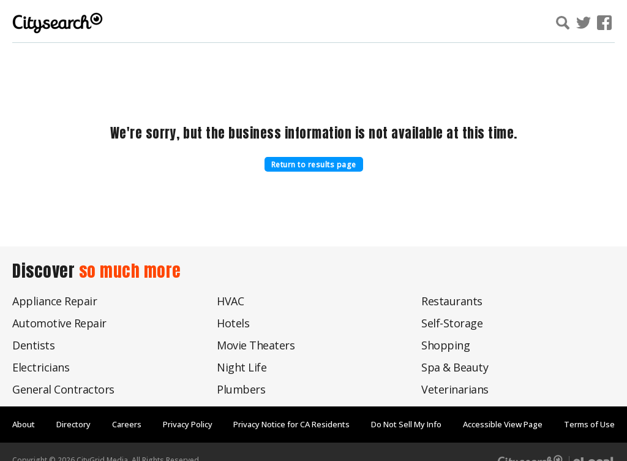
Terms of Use (589, 424)
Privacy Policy (187, 424)
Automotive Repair (59, 323)
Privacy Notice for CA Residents (291, 424)
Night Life (241, 367)
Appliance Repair (54, 301)
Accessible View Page (503, 424)
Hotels (233, 323)
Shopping (445, 345)
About (23, 424)
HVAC (230, 301)
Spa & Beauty (454, 367)
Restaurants (451, 301)
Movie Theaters (256, 345)
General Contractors (63, 389)
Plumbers (241, 389)
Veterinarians (455, 389)
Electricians (40, 367)
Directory (73, 424)
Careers (126, 424)
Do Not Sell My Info (406, 424)
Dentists (33, 345)
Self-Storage (451, 323)
